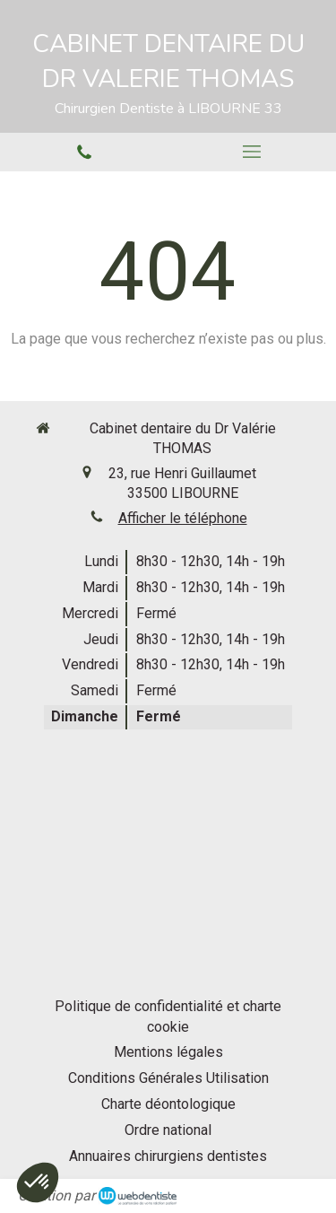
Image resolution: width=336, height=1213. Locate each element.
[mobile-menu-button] (252, 152)
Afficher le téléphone (182, 518)
